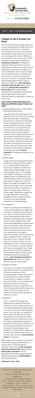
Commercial (19, 381)
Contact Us (25, 383)
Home (5, 31)
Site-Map (25, 385)
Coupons (17, 383)
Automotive (28, 381)
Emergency (10, 383)
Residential (11, 381)
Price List (18, 385)
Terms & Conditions (8, 385)
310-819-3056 (22, 18)
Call (17, 395)
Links (31, 385)
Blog (11, 31)
